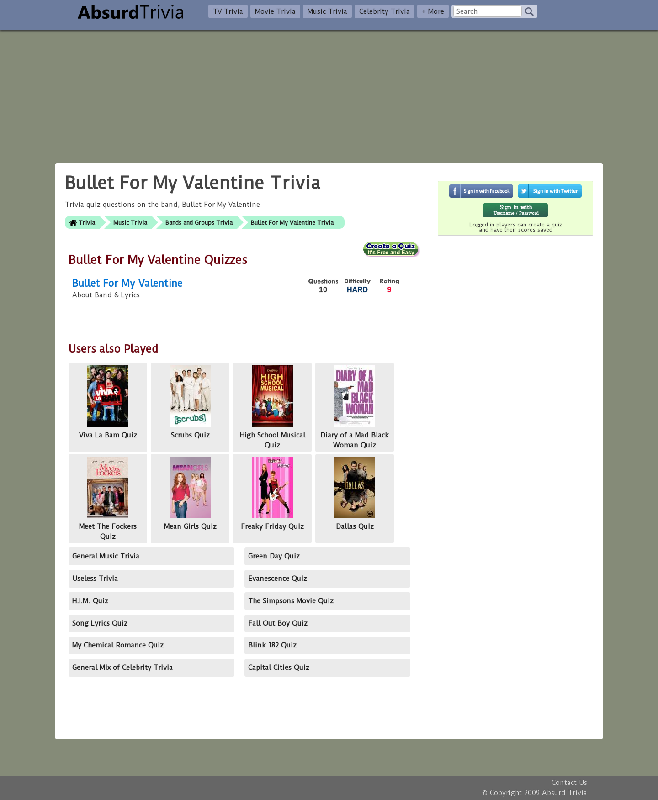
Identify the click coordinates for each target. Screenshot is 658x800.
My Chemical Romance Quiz (118, 645)
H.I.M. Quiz (90, 601)
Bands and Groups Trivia (199, 222)
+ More (433, 11)
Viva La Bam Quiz (108, 402)
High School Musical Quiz (272, 407)
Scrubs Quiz (190, 402)
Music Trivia (327, 11)
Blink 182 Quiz (272, 645)
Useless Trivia (95, 578)
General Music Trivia (105, 556)
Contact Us (569, 783)
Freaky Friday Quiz (272, 493)
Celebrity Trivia (384, 11)
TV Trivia (228, 11)
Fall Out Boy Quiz (278, 623)
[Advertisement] (329, 94)
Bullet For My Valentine (127, 283)
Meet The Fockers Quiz (108, 499)
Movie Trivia (275, 11)
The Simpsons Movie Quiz (291, 601)
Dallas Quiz (354, 493)
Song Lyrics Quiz (99, 623)
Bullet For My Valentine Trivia (292, 222)
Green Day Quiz (274, 556)
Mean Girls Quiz (190, 493)
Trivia (87, 222)
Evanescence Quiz (277, 578)
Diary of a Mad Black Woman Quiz (354, 407)
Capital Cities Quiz (278, 667)
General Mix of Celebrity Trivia (122, 667)
